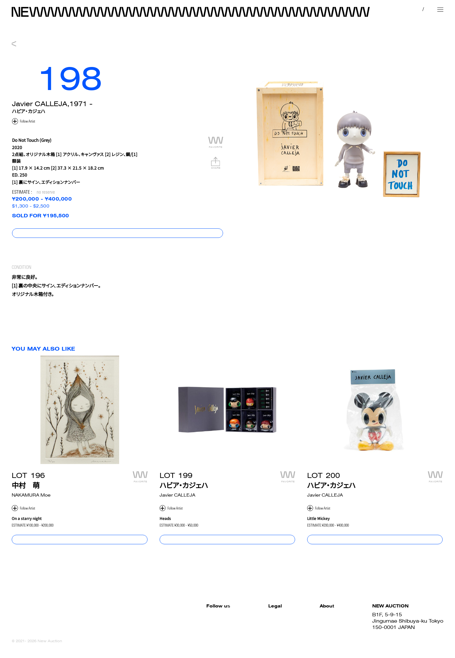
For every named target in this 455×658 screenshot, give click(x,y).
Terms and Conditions (239, 622)
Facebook (161, 615)
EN (421, 9)
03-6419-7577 (390, 634)
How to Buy (319, 615)
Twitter (157, 622)
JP (410, 9)
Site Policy (225, 615)
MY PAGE (385, 9)
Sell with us (319, 628)
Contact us (319, 641)
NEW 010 (227, 34)
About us (316, 634)
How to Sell (319, 622)
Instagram (161, 628)
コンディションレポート (420, 237)
